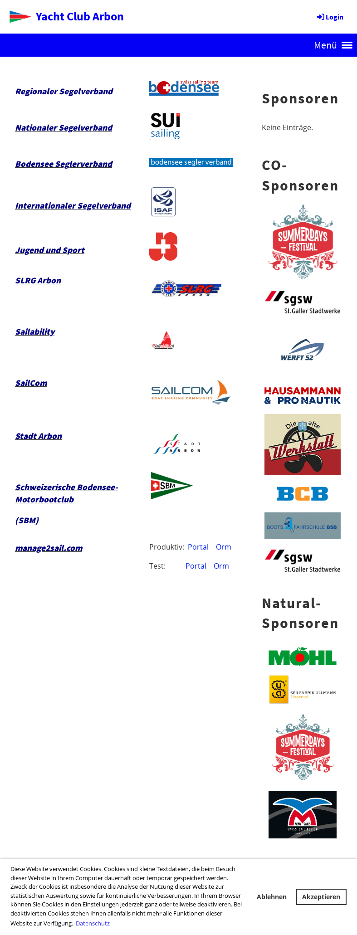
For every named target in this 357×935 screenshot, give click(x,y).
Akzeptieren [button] (321, 896)
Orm (223, 547)
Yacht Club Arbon (80, 16)
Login (329, 16)
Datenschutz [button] (93, 923)
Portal (198, 547)
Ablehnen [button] (272, 896)
